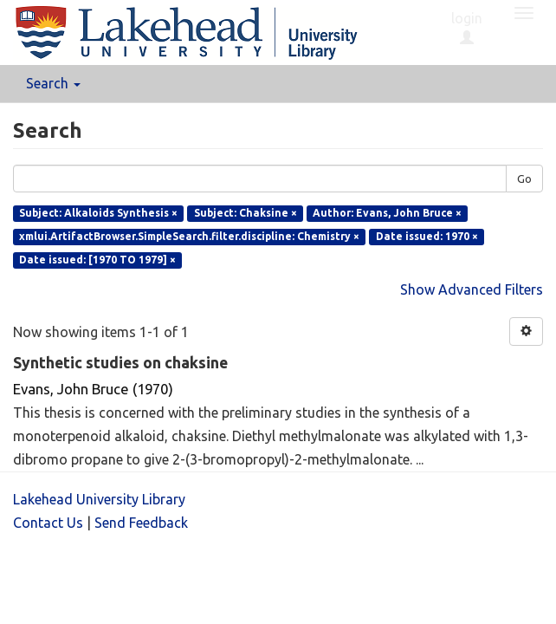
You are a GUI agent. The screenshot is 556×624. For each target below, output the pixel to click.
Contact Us (48, 522)
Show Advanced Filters (471, 289)
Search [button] (53, 83)
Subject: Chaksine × (245, 212)
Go (524, 178)
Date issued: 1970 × (427, 236)
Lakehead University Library (99, 499)
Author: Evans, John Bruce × (387, 212)
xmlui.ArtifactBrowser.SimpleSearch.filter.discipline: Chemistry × (189, 236)
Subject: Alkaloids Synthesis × (98, 212)
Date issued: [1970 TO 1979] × (97, 259)
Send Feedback (141, 522)
